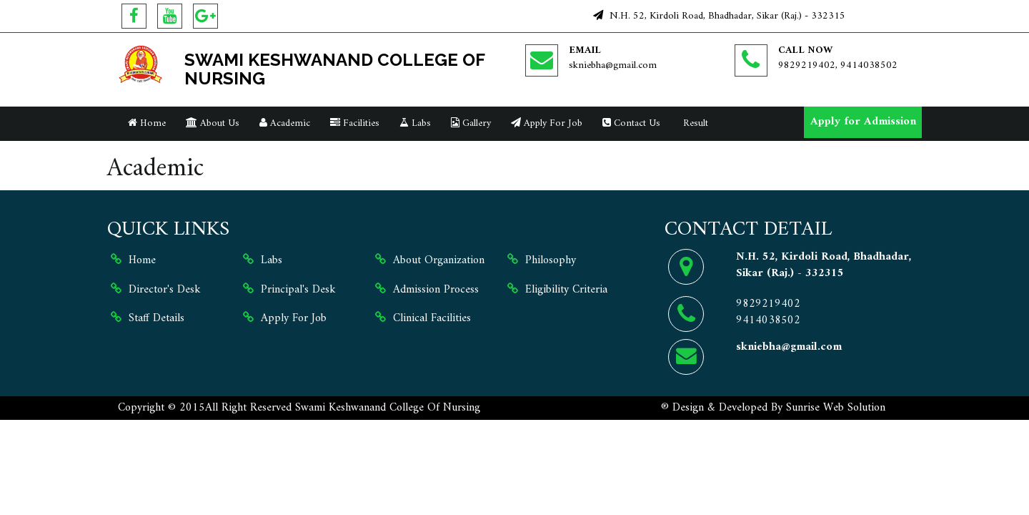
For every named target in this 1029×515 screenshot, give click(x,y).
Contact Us (631, 123)
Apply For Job (546, 123)
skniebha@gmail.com (613, 65)
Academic (284, 123)
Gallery (471, 123)
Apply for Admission (863, 122)
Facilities (354, 123)
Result (694, 123)
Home (147, 123)
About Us (212, 123)
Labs (415, 123)
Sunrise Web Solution (835, 408)
